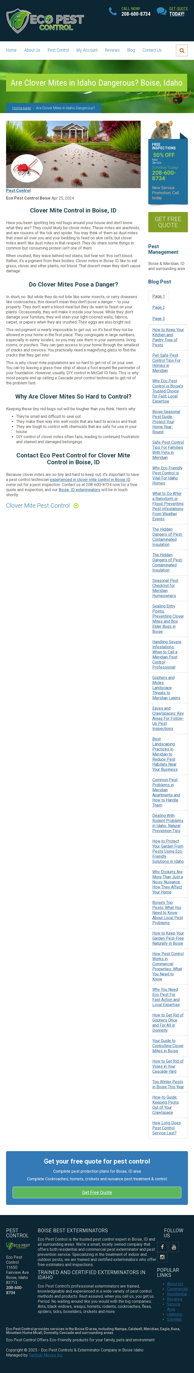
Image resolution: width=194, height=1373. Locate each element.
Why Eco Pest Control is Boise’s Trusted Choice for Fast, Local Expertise (167, 391)
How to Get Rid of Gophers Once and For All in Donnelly (168, 1023)
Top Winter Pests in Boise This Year (168, 1084)
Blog (131, 50)
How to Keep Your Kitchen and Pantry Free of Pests (168, 337)
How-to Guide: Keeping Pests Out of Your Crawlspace (165, 1105)
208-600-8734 (99, 484)
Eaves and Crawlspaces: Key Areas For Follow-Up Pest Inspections (168, 718)
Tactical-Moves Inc (45, 1355)
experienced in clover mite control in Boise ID (90, 479)
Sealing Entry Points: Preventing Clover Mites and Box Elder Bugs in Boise (168, 619)
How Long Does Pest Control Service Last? (166, 1127)
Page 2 (158, 307)
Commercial (177, 1289)
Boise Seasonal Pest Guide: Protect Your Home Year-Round (166, 421)
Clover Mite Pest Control (38, 506)
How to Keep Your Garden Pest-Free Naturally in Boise (168, 938)
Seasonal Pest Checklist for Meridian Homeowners (165, 588)
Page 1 (158, 296)
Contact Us (152, 50)
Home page (21, 108)
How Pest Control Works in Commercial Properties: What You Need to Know (168, 966)
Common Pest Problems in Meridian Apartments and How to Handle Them (166, 792)
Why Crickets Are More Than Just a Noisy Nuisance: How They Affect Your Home (167, 882)
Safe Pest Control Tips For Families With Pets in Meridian (168, 450)
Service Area (173, 1307)
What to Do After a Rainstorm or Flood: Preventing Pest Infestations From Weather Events (167, 506)
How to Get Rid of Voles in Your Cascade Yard (168, 1066)
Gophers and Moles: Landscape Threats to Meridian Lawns (166, 687)
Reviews (112, 50)
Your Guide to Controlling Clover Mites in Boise (168, 1045)
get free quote (168, 222)
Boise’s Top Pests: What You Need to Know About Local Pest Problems (167, 912)
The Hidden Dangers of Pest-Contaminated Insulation (167, 537)
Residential (177, 1294)
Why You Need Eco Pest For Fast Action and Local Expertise (166, 997)
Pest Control (58, 50)
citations (174, 1314)
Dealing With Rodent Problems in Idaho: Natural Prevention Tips (167, 823)
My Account (87, 50)
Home (11, 50)
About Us (32, 50)
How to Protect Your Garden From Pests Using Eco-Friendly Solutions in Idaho (168, 851)
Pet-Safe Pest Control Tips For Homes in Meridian (166, 363)
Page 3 (158, 318)
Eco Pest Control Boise (28, 198)
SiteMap (174, 1319)
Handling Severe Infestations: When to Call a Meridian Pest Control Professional (166, 654)
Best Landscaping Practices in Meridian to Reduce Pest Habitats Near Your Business (165, 754)
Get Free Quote (97, 1192)
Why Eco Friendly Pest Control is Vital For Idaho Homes (167, 476)
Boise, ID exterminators (79, 489)
